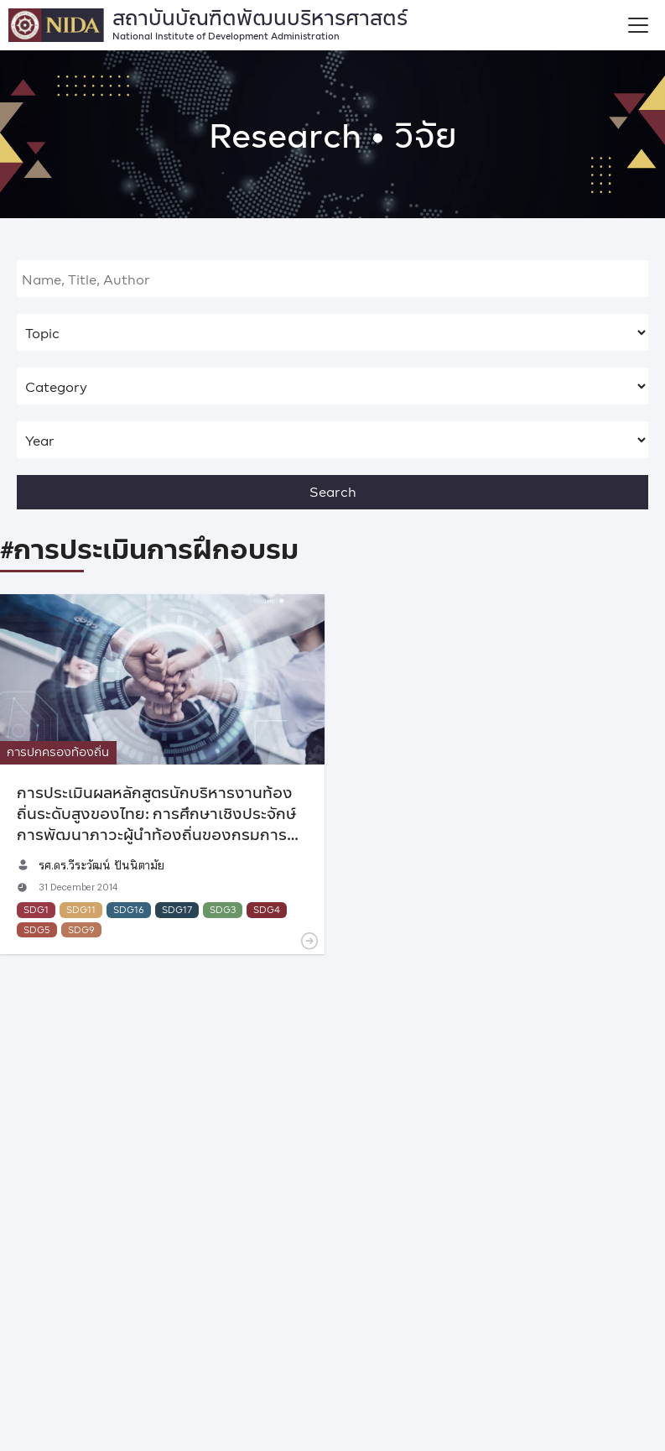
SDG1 (36, 909)
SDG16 (128, 909)
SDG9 (81, 929)
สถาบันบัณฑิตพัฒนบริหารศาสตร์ (260, 21)
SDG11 (81, 909)
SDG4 (266, 909)
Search (332, 491)
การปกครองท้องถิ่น (58, 751)
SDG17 (177, 909)
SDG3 (223, 909)
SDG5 (36, 929)
